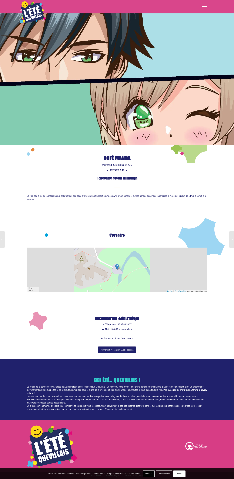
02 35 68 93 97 (124, 324)
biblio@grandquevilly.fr (121, 329)
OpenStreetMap (180, 291)
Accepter (179, 474)
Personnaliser (164, 474)
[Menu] (203, 6)
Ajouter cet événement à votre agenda (117, 350)
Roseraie (117, 170)
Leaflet (169, 291)
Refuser (148, 474)
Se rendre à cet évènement (118, 338)
